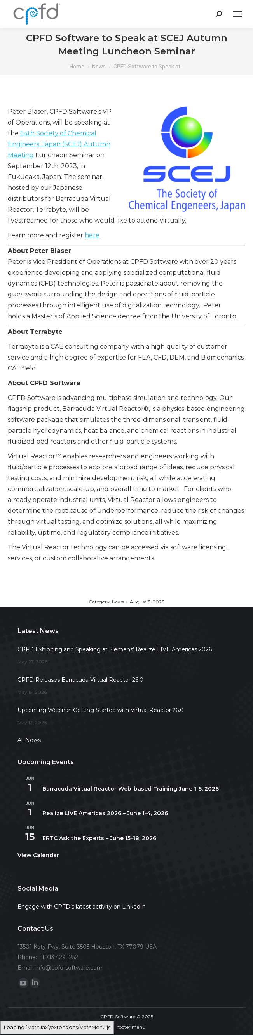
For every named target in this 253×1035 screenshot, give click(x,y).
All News (29, 740)
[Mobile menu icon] (237, 14)
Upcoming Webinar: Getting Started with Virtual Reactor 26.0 (100, 710)
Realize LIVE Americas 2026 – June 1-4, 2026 (105, 813)
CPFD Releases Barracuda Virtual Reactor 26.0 (80, 679)
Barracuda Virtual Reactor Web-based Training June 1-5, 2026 (130, 788)
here (92, 235)
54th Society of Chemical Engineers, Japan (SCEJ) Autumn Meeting (59, 144)
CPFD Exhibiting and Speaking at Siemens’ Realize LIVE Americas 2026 (114, 649)
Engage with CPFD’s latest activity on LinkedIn (81, 906)
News (118, 602)
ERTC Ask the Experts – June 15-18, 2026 (99, 838)
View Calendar (38, 855)
